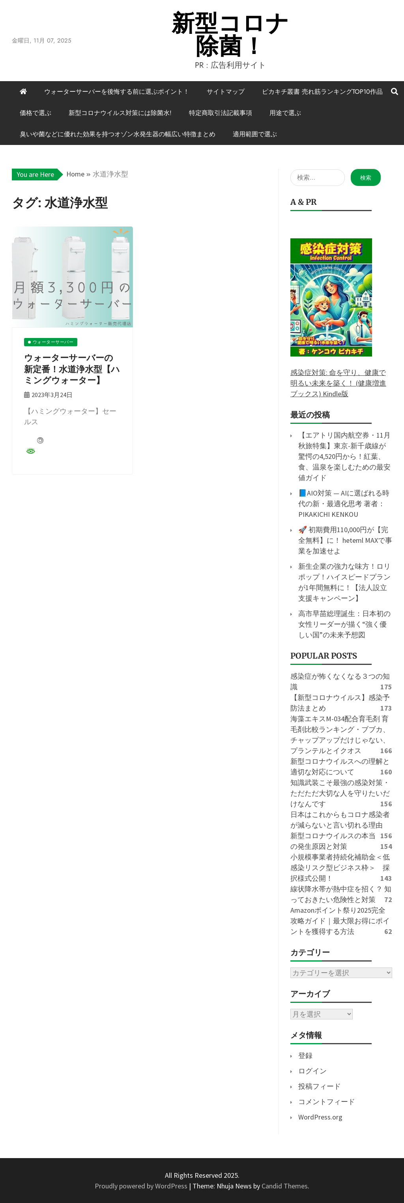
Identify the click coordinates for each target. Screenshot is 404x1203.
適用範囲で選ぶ (255, 134)
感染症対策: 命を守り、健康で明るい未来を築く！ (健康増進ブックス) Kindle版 (338, 383)
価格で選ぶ (35, 112)
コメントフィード (326, 1101)
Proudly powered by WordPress (142, 1185)
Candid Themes (285, 1185)
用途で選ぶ (285, 112)
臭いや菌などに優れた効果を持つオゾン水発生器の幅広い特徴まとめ (117, 134)
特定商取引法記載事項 (220, 112)
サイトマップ (226, 91)
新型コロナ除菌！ (230, 34)
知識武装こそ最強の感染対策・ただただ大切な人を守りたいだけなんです (340, 793)
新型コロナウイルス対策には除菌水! (120, 112)
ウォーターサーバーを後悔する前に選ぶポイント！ (116, 91)
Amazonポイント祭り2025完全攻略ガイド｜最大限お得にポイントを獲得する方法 (340, 921)
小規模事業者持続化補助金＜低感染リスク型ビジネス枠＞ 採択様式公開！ (340, 867)
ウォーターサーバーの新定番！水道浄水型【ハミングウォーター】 (72, 369)
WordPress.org (320, 1116)
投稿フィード (319, 1086)
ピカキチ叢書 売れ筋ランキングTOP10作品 (322, 91)
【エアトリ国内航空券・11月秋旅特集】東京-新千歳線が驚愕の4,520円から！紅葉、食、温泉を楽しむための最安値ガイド (344, 456)
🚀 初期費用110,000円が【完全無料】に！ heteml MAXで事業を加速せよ (345, 540)
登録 (305, 1055)
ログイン (312, 1070)
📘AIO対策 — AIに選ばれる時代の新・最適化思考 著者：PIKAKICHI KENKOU (343, 503)
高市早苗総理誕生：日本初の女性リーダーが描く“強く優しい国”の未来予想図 (344, 624)
